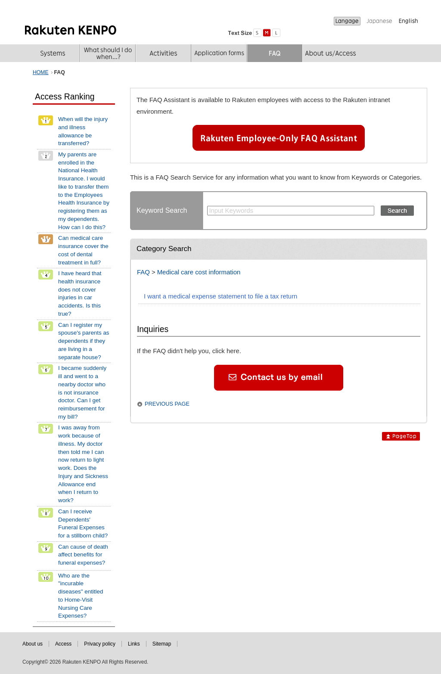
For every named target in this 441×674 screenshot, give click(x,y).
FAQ (143, 272)
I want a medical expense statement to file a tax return (220, 296)
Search (397, 210)
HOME (41, 72)
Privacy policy (99, 644)
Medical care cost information (198, 272)
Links (134, 644)
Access (63, 644)
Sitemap (161, 644)
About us (32, 644)
